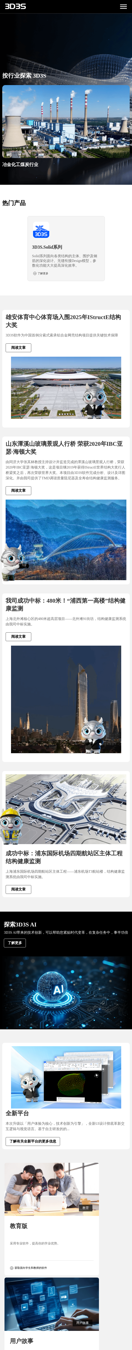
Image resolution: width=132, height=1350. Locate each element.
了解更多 (15, 943)
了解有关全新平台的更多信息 (32, 1141)
